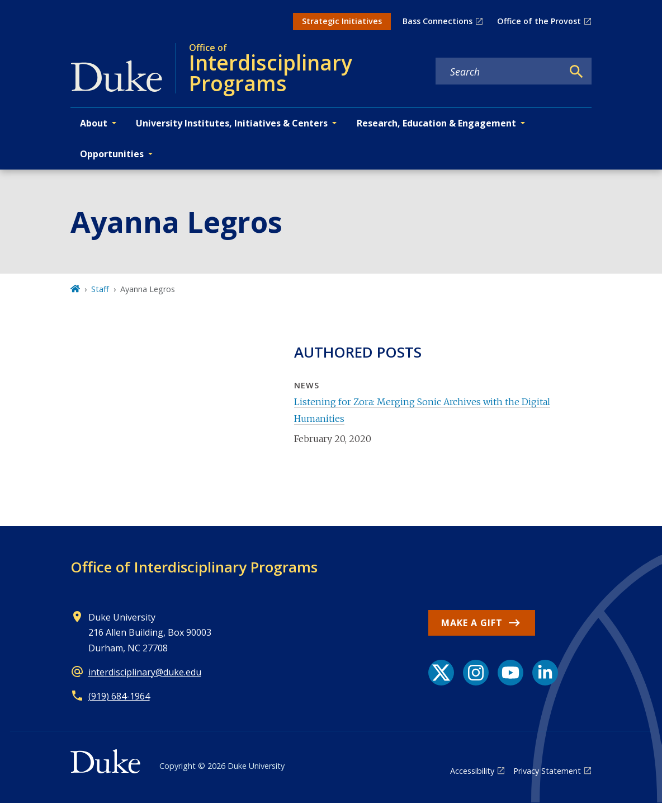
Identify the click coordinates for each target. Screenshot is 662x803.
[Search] (576, 71)
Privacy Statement (547, 771)
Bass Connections (437, 21)
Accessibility (472, 771)
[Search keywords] (499, 71)
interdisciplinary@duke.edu (144, 672)
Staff (100, 289)
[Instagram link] (476, 672)
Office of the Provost (539, 21)
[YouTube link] (510, 672)
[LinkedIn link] (545, 672)
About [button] (93, 123)
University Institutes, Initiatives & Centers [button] (232, 123)
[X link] (441, 672)
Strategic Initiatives (342, 21)
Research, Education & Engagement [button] (436, 123)
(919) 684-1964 (119, 696)
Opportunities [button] (112, 154)
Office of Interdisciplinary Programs (194, 567)
